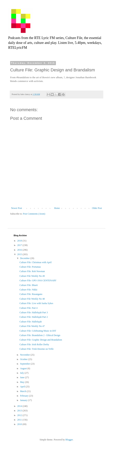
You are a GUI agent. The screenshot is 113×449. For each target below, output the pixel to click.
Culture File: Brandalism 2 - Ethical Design (39, 335)
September (25, 363)
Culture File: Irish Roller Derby (34, 344)
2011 (20, 419)
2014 (20, 406)
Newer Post (16, 208)
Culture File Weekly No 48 (32, 298)
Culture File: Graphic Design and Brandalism (40, 339)
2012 (20, 415)
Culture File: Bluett (28, 285)
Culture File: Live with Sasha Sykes (36, 303)
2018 (20, 240)
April (23, 386)
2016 (20, 249)
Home (57, 208)
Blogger (69, 439)
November (25, 354)
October (24, 359)
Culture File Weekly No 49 (32, 276)
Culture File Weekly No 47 (32, 326)
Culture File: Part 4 (28, 308)
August (23, 368)
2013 (20, 410)
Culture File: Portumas (30, 266)
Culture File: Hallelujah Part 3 (33, 312)
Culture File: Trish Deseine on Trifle (36, 349)
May (22, 382)
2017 (20, 245)
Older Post (97, 208)
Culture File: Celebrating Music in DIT (37, 330)
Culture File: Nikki (28, 289)
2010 (20, 424)
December (25, 258)
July (22, 373)
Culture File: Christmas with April (35, 262)
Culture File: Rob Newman (32, 271)
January (24, 400)
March (23, 391)
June (22, 377)
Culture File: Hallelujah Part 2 (33, 317)
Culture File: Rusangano (30, 294)
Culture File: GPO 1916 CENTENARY (37, 280)
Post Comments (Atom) (34, 213)
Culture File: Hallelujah (30, 321)
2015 (20, 254)
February (24, 395)
